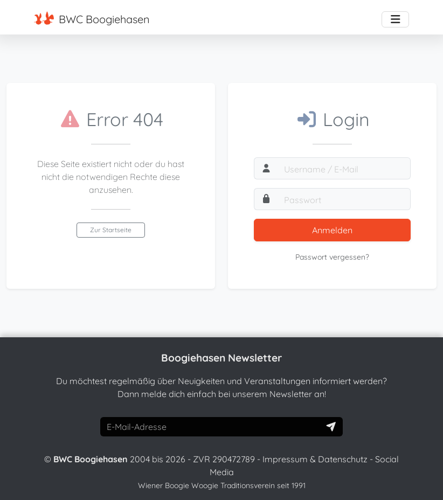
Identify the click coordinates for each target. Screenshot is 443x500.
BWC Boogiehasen (92, 18)
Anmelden (332, 230)
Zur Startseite (110, 230)
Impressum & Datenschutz (315, 459)
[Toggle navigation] (395, 19)
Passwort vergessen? (332, 257)
